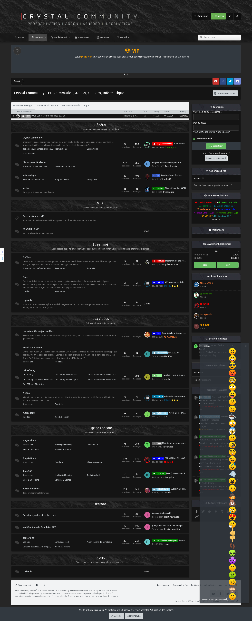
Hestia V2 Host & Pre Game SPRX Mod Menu (177, 375)
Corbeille (27, 571)
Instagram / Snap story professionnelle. (177, 260)
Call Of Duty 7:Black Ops (33, 384)
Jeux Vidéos (100, 318)
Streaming (100, 244)
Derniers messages (218, 339)
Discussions (28, 361)
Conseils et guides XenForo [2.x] (37, 546)
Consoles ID (92, 444)
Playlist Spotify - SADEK (169, 188)
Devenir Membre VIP (33, 216)
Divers (100, 558)
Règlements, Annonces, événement (38, 149)
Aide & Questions (62, 546)
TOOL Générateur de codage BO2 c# (48, 116)
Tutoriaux (59, 462)
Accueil (21, 37)
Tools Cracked (93, 475)
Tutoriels (91, 268)
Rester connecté (204, 138)
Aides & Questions (31, 449)
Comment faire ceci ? (161, 513)
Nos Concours (29, 153)
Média (26, 188)
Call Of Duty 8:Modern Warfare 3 (101, 379)
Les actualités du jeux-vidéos (38, 331)
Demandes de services (65, 166)
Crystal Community (32, 138)
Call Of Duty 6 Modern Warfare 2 (101, 374)
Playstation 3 (29, 441)
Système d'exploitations (33, 179)
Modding (58, 361)
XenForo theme (102, 596)
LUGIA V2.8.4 (165, 352)
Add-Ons (26, 542)
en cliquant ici (182, 57)
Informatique (29, 175)
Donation (124, 37)
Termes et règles (180, 585)
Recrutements (61, 149)
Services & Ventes (63, 449)
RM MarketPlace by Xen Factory (99, 590)
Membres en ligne (217, 171)
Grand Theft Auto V (32, 347)
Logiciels (27, 300)
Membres (104, 37)
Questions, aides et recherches (39, 515)
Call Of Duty (29, 371)
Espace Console (100, 428)
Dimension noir (23, 585)
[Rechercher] (222, 37)
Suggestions (92, 149)
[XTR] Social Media (71, 596)
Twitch (26, 277)
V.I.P (100, 203)
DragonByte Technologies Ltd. (94, 593)
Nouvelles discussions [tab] (47, 105)
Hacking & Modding (134, 116)
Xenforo (100, 504)
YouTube (27, 257)
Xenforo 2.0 (29, 538)
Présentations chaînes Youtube (37, 268)
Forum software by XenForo (36, 590)
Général (100, 125)
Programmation (62, 179)
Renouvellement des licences (217, 244)
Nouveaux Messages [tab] (23, 105)
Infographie (92, 179)
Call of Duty (28, 374)
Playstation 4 (29, 458)
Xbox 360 (27, 471)
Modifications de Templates (99, 542)
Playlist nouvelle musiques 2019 (166, 162)
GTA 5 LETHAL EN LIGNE (168, 458)
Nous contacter (163, 585)
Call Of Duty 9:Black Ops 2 (66, 379)
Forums (39, 37)
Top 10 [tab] (87, 105)
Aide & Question (62, 417)
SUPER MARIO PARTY (170, 489)
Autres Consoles (31, 489)
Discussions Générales (35, 162)
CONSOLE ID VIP (31, 229)
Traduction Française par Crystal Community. (32, 596)
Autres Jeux (29, 413)
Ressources (83, 37)
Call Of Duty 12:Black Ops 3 (66, 374)
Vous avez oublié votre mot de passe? (211, 132)
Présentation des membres (35, 166)
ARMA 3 (26, 393)
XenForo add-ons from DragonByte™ (57, 593)
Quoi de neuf (60, 37)
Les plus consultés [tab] (71, 105)
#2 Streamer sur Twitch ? (169, 282)
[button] (45, 37)
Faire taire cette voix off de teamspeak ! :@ (177, 396)
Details (109, 593)
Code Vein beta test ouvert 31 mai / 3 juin (175, 333)
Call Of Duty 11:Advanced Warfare (38, 379)
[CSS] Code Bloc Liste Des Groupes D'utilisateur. (174, 525)
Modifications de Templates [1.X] (40, 527)
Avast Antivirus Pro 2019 (167, 175)
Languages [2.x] (62, 542)
